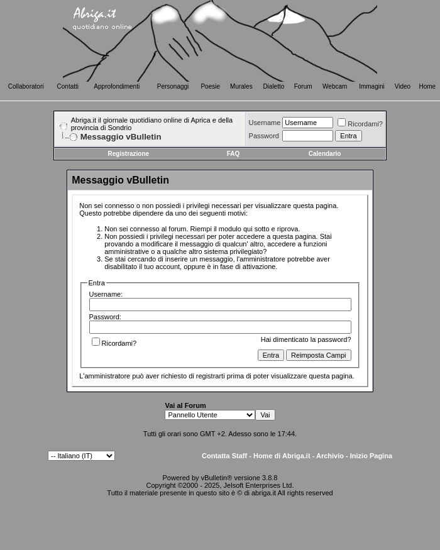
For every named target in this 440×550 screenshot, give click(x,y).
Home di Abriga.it (282, 455)
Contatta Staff (224, 455)
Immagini (372, 86)
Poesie (210, 86)
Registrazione (129, 153)
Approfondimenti (117, 86)
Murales (241, 86)
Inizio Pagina (371, 455)
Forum (303, 86)
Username (265, 122)
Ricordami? (360, 124)
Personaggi (173, 86)
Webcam (334, 86)
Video (402, 86)
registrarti (210, 376)
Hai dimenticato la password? (306, 339)
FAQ (233, 153)
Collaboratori (26, 86)
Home (427, 86)
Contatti (68, 86)
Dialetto (273, 86)
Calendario (325, 153)
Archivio (330, 455)
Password (264, 136)
